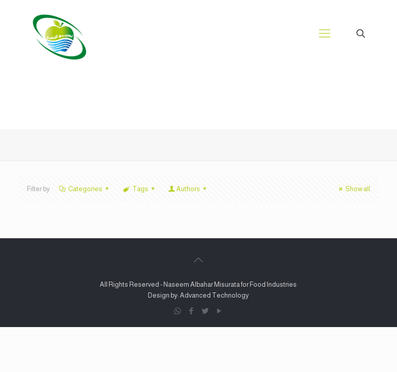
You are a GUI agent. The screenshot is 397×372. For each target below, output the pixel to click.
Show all (353, 189)
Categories (84, 189)
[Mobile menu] (324, 33)
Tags (139, 189)
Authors (188, 189)
